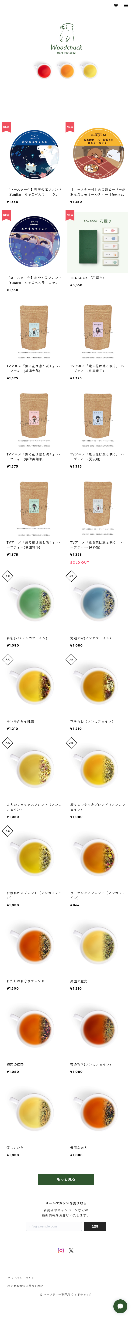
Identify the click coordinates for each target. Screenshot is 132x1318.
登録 (95, 1226)
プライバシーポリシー (22, 1278)
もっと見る (66, 1179)
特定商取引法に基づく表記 (25, 1286)
